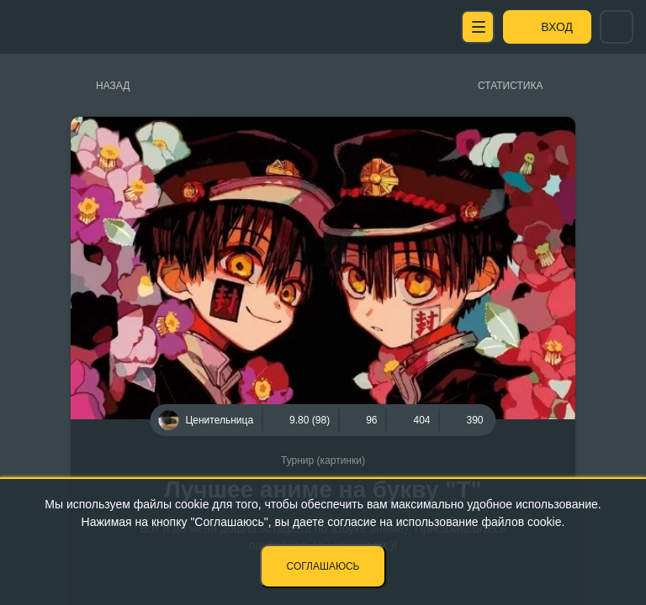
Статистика (510, 86)
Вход (557, 27)
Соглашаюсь (323, 566)
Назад (113, 86)
